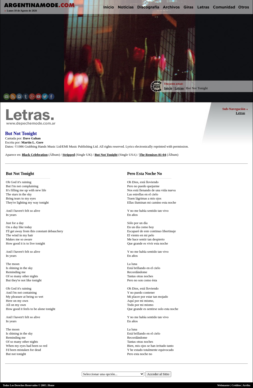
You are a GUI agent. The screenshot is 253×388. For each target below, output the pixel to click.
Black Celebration (35, 155)
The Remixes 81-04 (152, 155)
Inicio (168, 88)
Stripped (69, 155)
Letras (179, 88)
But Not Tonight (106, 155)
